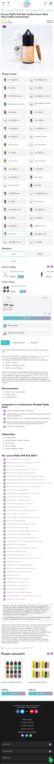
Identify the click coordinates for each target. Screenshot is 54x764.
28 (9, 20)
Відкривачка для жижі (17, 271)
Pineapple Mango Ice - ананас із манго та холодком (24, 558)
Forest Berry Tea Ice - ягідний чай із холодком (21, 510)
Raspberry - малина (13, 575)
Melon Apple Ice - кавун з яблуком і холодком (22, 548)
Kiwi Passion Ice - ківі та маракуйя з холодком (21, 524)
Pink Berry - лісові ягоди (14, 561)
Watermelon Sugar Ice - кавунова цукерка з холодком (24, 596)
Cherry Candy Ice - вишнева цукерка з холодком (22, 493)
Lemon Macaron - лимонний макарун (19, 534)
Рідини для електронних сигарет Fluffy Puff (18, 648)
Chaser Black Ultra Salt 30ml (37, 682)
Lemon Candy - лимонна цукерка (17, 527)
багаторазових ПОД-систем (39, 375)
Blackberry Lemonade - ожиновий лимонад (21, 473)
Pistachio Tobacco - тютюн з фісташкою (19, 572)
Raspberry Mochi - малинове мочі (17, 585)
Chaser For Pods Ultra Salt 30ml (11, 682)
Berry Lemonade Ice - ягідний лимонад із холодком (23, 462)
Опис (5, 342)
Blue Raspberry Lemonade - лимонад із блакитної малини (25, 480)
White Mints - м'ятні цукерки (16, 599)
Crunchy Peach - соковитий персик (18, 500)
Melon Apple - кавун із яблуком (17, 544)
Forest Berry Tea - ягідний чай (16, 507)
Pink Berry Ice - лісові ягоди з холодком (20, 565)
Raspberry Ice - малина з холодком (18, 579)
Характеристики (19, 342)
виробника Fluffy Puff (36, 358)
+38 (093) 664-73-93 (27, 729)
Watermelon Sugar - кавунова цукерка (19, 592)
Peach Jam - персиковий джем (16, 551)
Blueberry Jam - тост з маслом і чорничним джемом (23, 486)
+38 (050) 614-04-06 (27, 726)
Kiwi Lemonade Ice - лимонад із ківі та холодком (22, 517)
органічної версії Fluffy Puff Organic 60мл (15, 374)
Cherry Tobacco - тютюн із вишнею (18, 497)
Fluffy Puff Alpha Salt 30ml (18, 286)
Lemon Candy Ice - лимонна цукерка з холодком (23, 531)
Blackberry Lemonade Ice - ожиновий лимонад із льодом (25, 476)
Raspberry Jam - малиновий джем (17, 582)
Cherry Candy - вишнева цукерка (17, 490)
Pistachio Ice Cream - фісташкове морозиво (21, 568)
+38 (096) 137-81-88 (27, 722)
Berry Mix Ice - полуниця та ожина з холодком (22, 469)
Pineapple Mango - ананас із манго (18, 555)
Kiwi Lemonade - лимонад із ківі (17, 514)
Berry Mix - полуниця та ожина (17, 466)
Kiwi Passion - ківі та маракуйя (16, 521)
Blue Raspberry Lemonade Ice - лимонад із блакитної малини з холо (29, 483)
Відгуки (34, 342)
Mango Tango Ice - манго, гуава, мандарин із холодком (25, 541)
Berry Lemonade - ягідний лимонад (18, 459)
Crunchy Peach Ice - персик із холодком (20, 503)
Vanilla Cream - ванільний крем (17, 589)
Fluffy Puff (50, 22)
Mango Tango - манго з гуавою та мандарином (22, 538)
